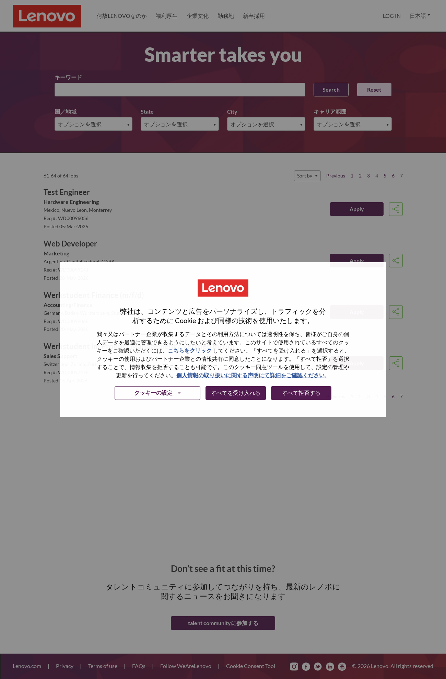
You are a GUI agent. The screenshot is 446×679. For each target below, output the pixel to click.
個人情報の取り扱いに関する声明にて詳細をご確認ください (250, 375)
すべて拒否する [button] (301, 392)
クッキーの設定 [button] (153, 392)
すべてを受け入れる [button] (235, 392)
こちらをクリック (190, 350)
